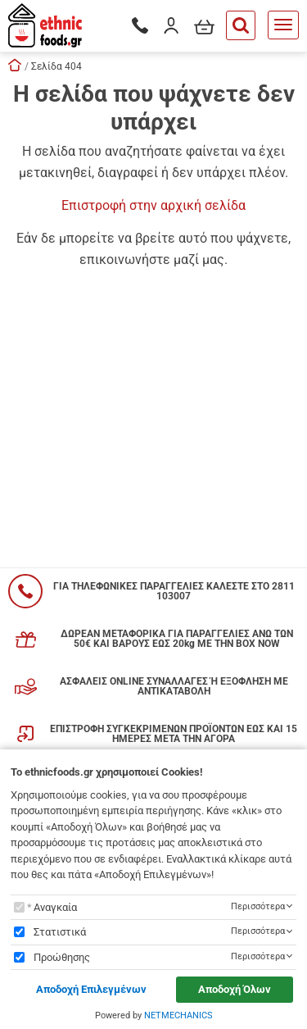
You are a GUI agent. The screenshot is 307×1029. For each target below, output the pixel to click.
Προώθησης (62, 957)
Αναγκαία (55, 907)
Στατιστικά (60, 932)
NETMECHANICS (178, 1015)
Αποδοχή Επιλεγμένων (91, 989)
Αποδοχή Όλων (234, 989)
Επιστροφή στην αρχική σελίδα (153, 205)
